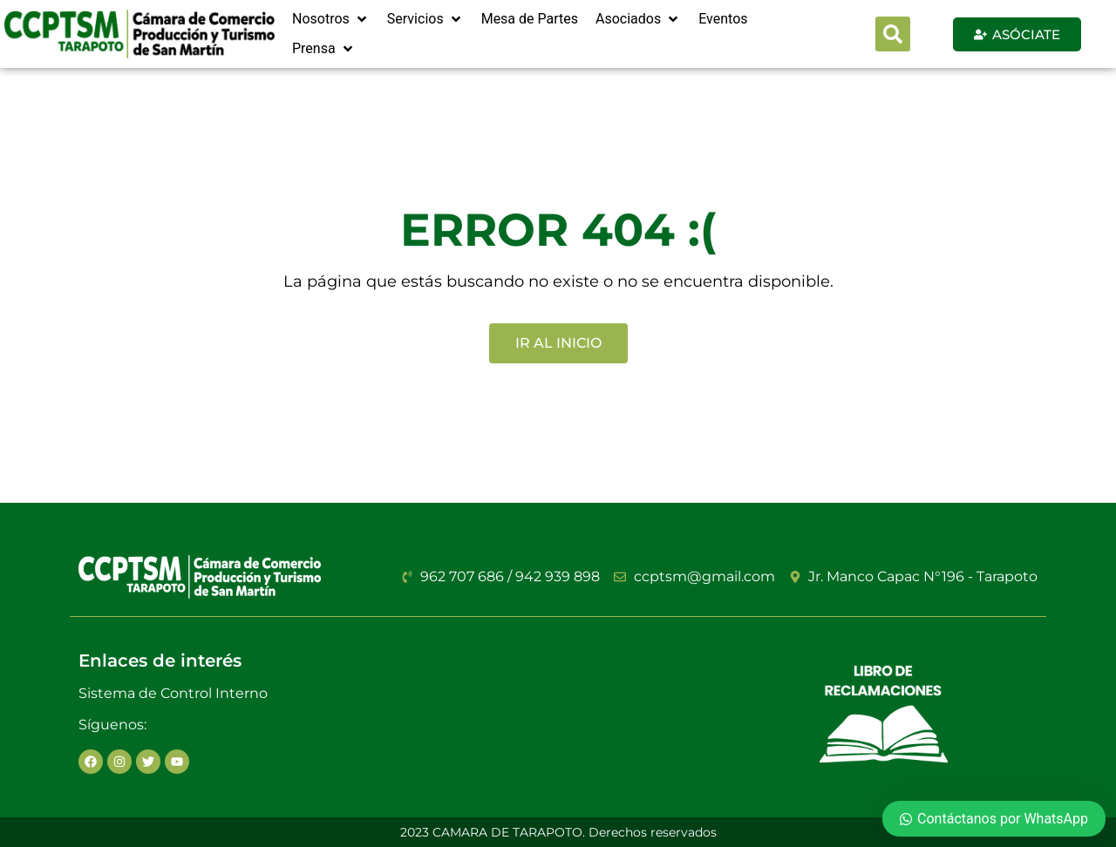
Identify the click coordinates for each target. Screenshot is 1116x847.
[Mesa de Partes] (530, 19)
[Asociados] (638, 19)
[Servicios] (425, 19)
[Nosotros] (330, 19)
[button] (892, 34)
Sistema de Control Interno (173, 693)
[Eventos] (723, 19)
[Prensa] (323, 49)
